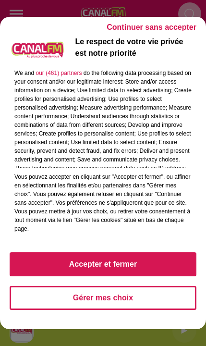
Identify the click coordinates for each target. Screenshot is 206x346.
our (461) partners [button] (59, 73)
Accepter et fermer (103, 264)
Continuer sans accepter (151, 27)
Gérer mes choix (103, 298)
